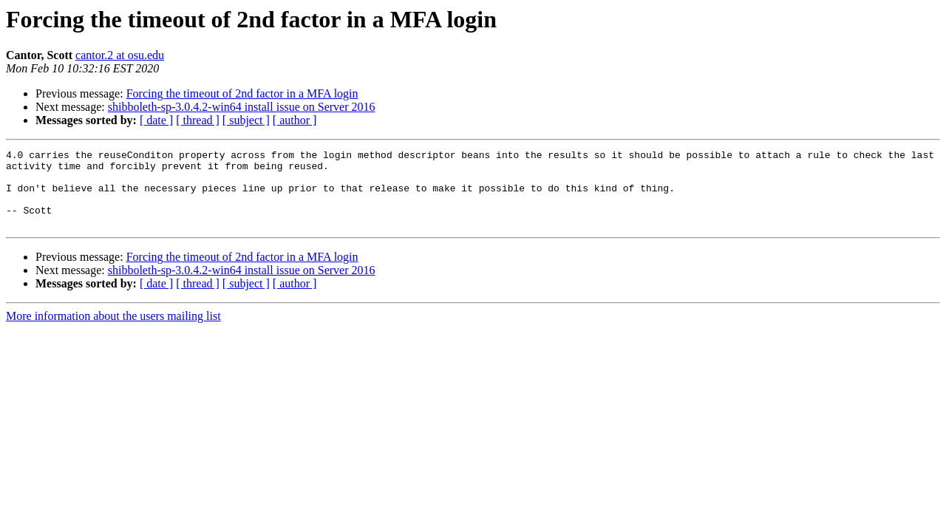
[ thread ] (198, 120)
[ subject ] (246, 120)
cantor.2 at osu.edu (119, 55)
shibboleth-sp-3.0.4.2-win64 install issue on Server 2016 (241, 106)
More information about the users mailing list (113, 331)
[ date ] (156, 120)
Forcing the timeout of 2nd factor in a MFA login (242, 93)
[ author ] (295, 120)
